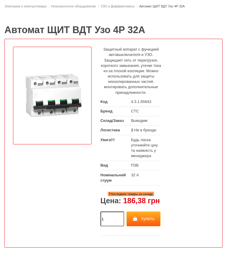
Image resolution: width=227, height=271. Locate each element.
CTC (135, 111)
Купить (143, 218)
